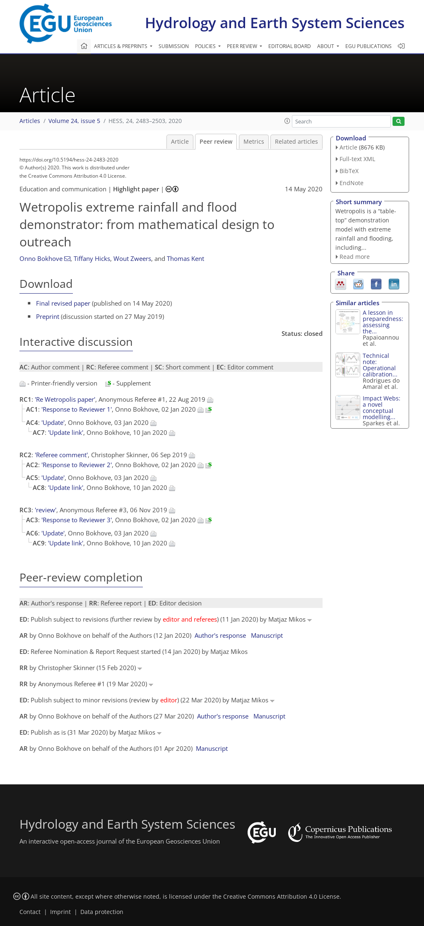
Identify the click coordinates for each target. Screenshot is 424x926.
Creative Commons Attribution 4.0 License (281, 896)
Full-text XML (357, 159)
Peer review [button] (242, 46)
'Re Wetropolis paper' (65, 399)
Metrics (253, 141)
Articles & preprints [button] (121, 46)
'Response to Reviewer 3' (76, 520)
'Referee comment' (61, 455)
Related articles (296, 141)
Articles (29, 121)
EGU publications (368, 46)
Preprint (47, 316)
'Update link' (65, 432)
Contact (30, 912)
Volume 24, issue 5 (74, 121)
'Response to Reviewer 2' (76, 465)
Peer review (216, 141)
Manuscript (267, 635)
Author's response (220, 635)
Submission (174, 46)
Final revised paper (63, 303)
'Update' (53, 422)
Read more (355, 256)
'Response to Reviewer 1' (76, 409)
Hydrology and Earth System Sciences (275, 22)
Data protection (101, 912)
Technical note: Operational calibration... (380, 365)
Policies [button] (206, 46)
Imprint (60, 912)
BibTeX (349, 171)
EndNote (352, 183)
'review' (45, 510)
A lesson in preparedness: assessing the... (383, 322)
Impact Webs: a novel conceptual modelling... (381, 407)
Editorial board (289, 46)
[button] (287, 121)
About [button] (326, 46)
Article (180, 141)
